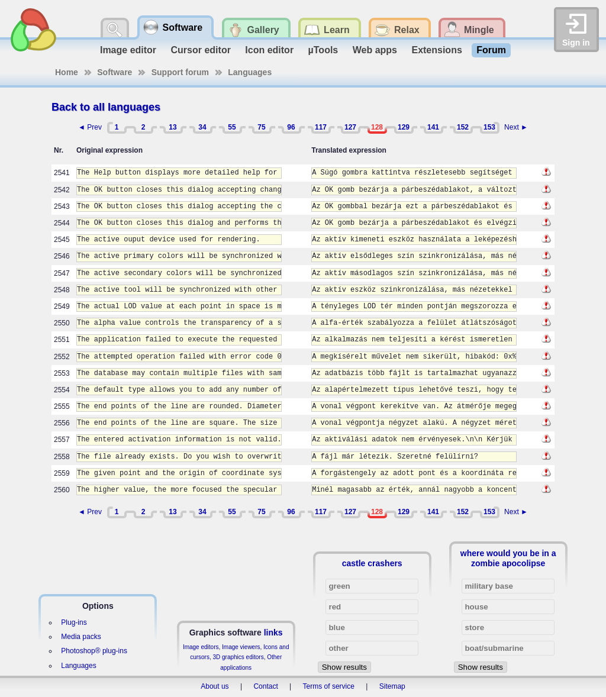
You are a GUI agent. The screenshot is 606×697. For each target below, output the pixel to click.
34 (202, 127)
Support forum (180, 72)
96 (291, 127)
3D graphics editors (237, 657)
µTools (323, 50)
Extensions (436, 50)
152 (463, 127)
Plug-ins (73, 622)
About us (214, 686)
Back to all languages (105, 107)
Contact (265, 686)
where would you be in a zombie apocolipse (508, 557)
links (273, 632)
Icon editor (269, 50)
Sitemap (392, 686)
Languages (250, 72)
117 (321, 127)
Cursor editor (201, 50)
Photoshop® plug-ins (94, 651)
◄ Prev (90, 127)
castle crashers (372, 563)
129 (404, 127)
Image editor (128, 50)
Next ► (516, 127)
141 (433, 127)
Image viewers (241, 647)
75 (261, 127)
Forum (491, 50)
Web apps (375, 50)
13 (172, 127)
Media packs (81, 637)
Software (114, 72)
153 (489, 127)
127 (350, 127)
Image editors (201, 647)
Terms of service (328, 686)
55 (232, 127)
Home (66, 72)
